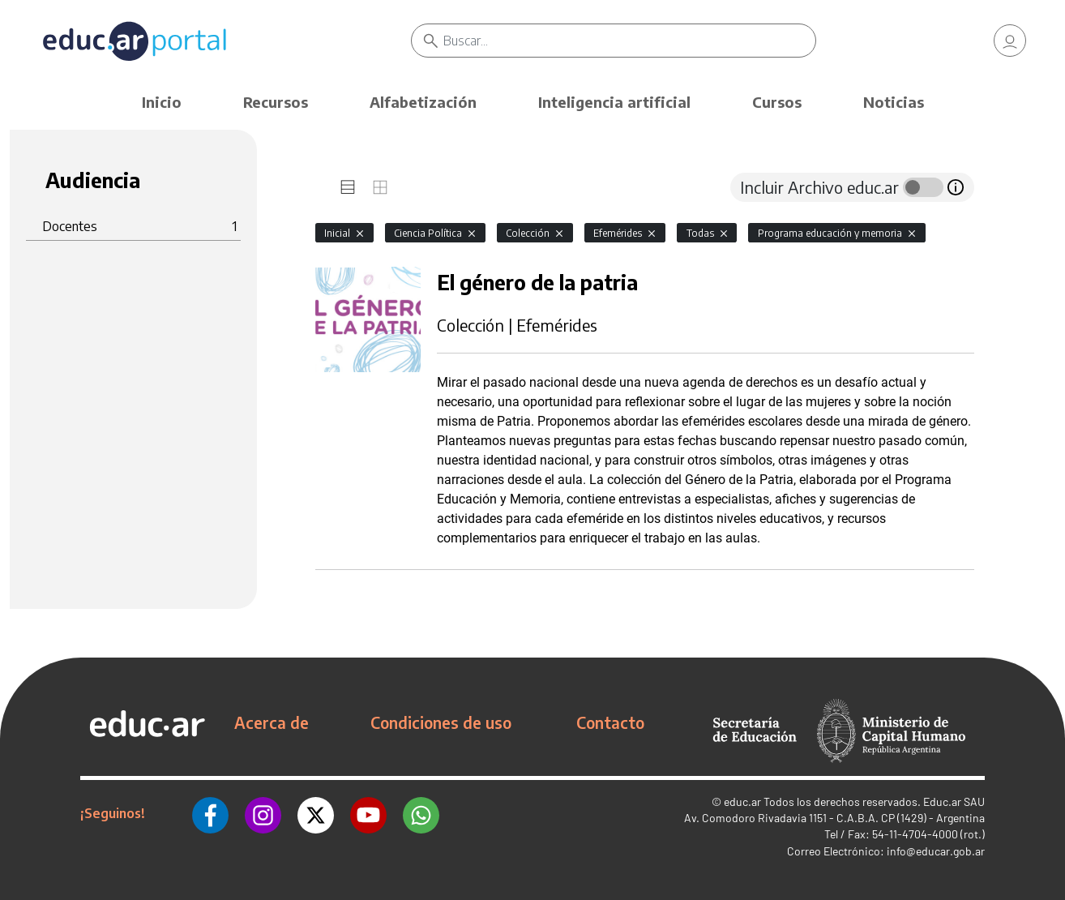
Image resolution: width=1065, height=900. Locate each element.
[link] (1010, 40)
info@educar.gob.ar (936, 851)
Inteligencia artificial (614, 101)
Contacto (610, 722)
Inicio (162, 101)
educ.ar (742, 801)
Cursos (777, 101)
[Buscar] (629, 40)
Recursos (275, 101)
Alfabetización (423, 101)
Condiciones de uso (440, 722)
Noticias (893, 101)
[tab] (347, 187)
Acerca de (271, 722)
